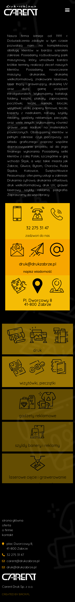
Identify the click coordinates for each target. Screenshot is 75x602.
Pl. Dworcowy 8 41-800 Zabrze (37, 302)
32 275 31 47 (37, 227)
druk (37, 350)
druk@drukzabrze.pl (37, 263)
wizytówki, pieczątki (38, 382)
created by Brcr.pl (16, 594)
